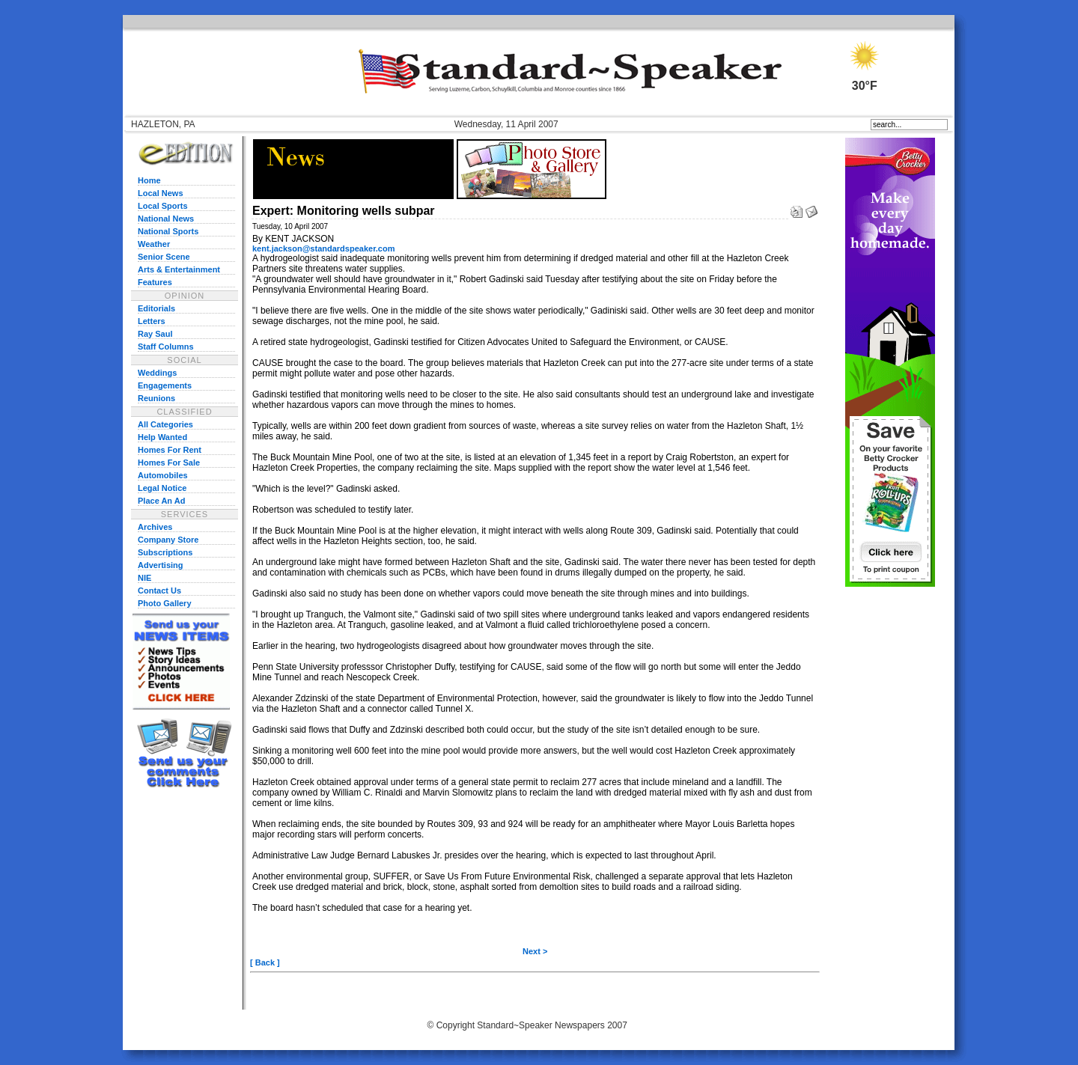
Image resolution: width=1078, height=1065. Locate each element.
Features (155, 282)
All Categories (165, 424)
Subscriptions (165, 552)
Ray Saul (155, 333)
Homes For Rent (169, 449)
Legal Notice (162, 487)
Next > (535, 951)
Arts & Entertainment (179, 269)
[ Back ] (265, 962)
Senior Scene (164, 256)
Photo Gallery (165, 603)
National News (166, 218)
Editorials (156, 308)
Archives (155, 526)
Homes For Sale (169, 462)
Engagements (165, 385)
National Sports (168, 231)
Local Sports (163, 205)
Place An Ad (161, 500)
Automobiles (163, 475)
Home (149, 180)
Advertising (160, 565)
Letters (151, 321)
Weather (154, 243)
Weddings (157, 372)
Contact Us (159, 590)
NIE (144, 577)
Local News (160, 193)
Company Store (168, 539)
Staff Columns (166, 346)
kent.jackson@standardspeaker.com (323, 248)
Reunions (156, 398)
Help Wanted (162, 437)
